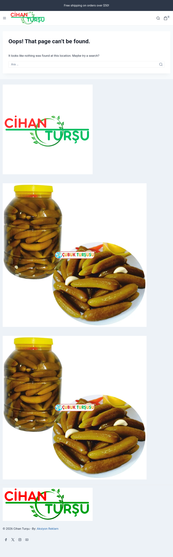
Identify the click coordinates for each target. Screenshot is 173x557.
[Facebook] (6, 540)
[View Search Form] (158, 18)
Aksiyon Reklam (47, 528)
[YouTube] (27, 540)
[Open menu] (4, 18)
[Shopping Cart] (167, 18)
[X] (13, 540)
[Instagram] (20, 540)
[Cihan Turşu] (29, 18)
